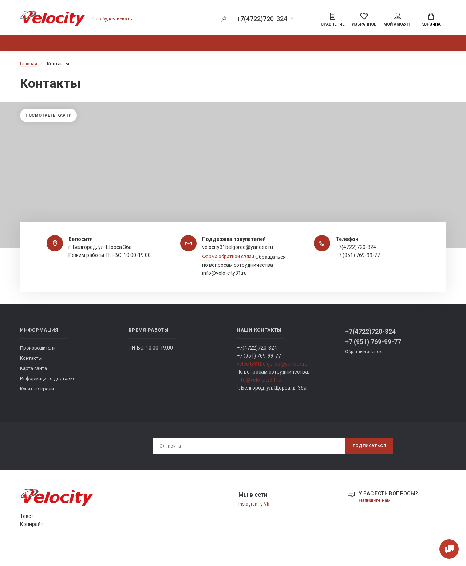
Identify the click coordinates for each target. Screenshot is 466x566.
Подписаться (367, 458)
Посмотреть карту (51, 119)
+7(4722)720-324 (262, 19)
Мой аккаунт (397, 20)
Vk (267, 517)
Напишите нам (376, 513)
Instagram (249, 517)
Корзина (431, 20)
